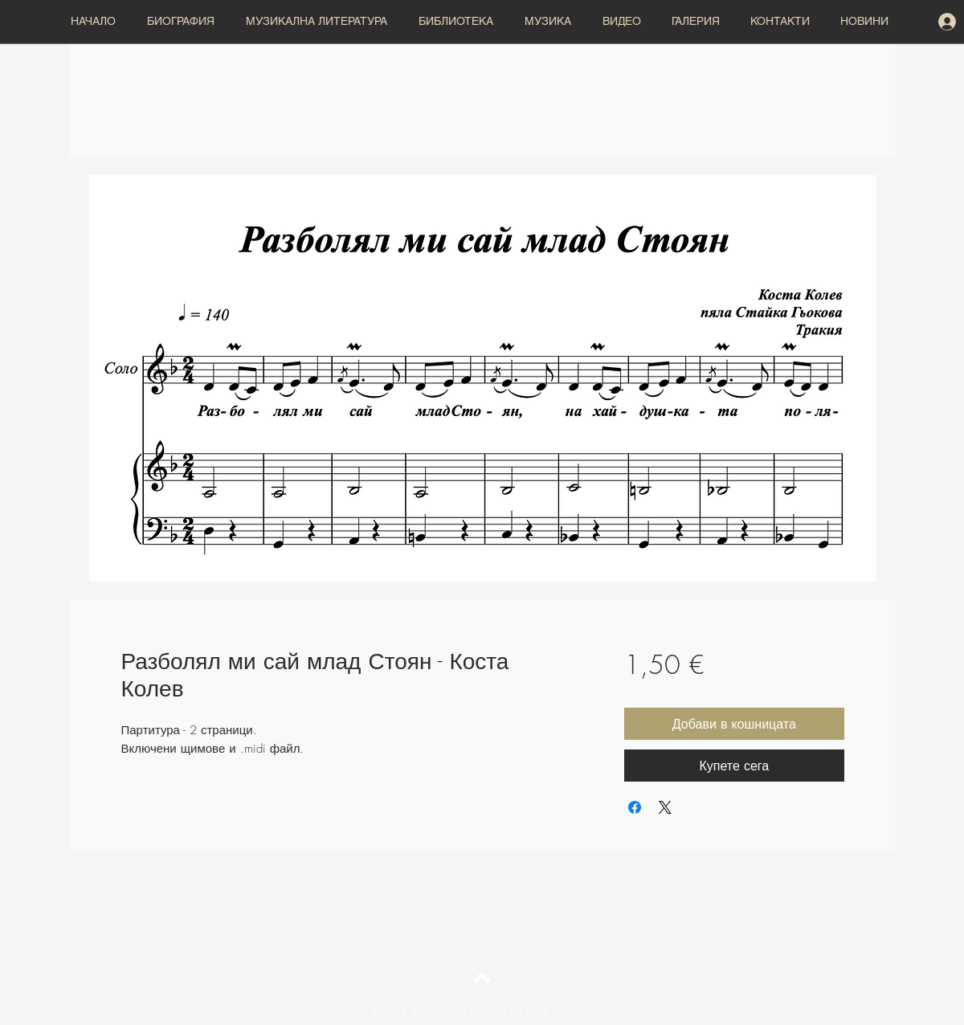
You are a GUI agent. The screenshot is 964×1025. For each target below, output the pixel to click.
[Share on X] (665, 807)
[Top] (481, 994)
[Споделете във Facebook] (634, 807)
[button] (319, 21)
